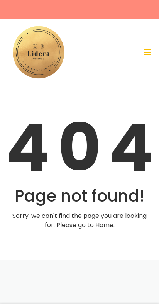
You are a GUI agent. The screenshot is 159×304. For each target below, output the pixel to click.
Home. (105, 225)
